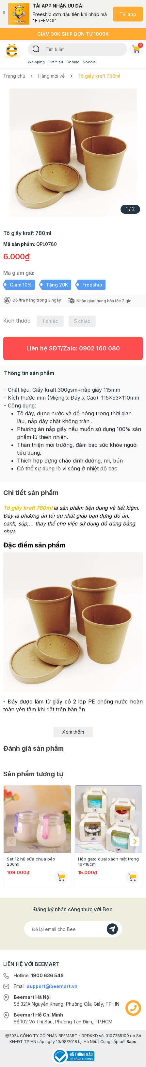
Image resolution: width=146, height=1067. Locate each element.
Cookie (72, 62)
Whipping (36, 62)
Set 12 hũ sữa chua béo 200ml (31, 861)
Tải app (128, 14)
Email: (45, 986)
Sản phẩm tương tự (33, 774)
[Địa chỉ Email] (73, 929)
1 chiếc (50, 321)
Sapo (131, 1041)
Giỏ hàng (137, 48)
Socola (89, 62)
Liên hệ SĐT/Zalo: (73, 348)
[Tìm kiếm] (36, 48)
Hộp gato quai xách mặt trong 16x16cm (108, 861)
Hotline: (39, 975)
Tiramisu (55, 62)
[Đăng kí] (112, 929)
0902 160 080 (99, 348)
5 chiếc (82, 321)
